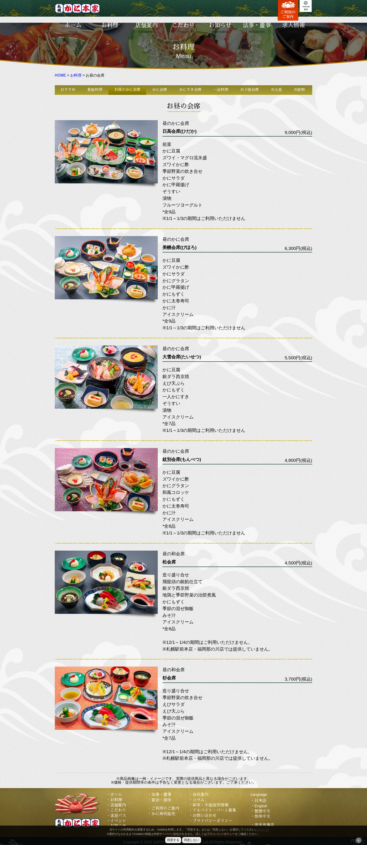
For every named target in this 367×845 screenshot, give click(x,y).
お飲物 (299, 90)
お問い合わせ (205, 816)
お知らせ (220, 27)
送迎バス (118, 816)
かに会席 (159, 90)
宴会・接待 (161, 800)
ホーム (73, 27)
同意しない (191, 840)
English (260, 806)
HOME (60, 75)
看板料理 (94, 90)
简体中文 (262, 816)
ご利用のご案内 (165, 808)
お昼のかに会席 (127, 90)
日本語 (260, 801)
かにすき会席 (190, 90)
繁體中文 (262, 811)
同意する (173, 840)
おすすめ (67, 90)
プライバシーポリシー (212, 821)
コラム (199, 800)
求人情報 (293, 27)
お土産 (276, 90)
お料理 (109, 27)
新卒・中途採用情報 (210, 805)
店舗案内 (146, 27)
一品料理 (220, 90)
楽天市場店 (264, 825)
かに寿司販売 (163, 814)
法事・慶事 (257, 27)
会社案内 (201, 795)
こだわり (183, 27)
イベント (118, 821)
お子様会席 (249, 90)
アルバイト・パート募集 (214, 810)
